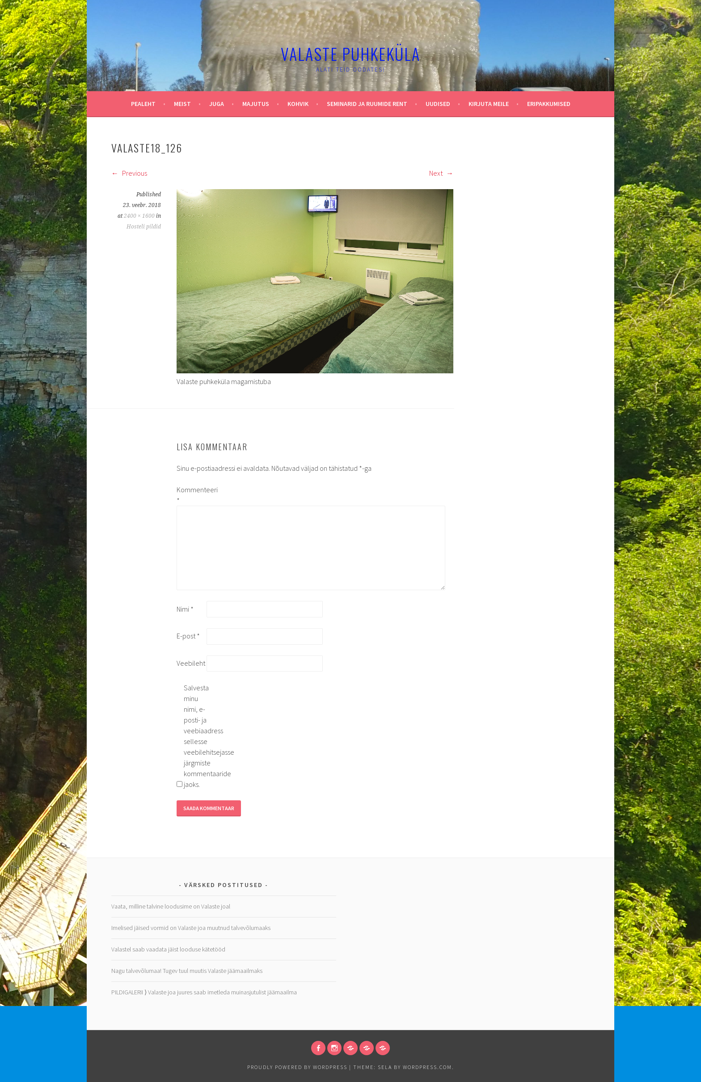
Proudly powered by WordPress (297, 1067)
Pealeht (143, 104)
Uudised (438, 104)
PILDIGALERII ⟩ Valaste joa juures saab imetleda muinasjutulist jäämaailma (204, 992)
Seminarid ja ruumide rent (367, 104)
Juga (216, 104)
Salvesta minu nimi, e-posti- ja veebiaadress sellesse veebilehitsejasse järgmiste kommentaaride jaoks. (198, 736)
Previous (129, 173)
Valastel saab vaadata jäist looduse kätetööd (168, 949)
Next (441, 173)
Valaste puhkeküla (350, 53)
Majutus (255, 104)
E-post (188, 635)
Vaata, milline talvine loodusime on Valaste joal (170, 906)
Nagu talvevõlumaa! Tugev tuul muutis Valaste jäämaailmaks (186, 971)
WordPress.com (427, 1067)
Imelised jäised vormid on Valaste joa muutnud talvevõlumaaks (190, 928)
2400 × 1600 (139, 216)
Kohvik (297, 104)
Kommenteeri (191, 495)
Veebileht (191, 663)
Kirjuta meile (489, 104)
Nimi (185, 608)
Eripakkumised (548, 104)
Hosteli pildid (144, 227)
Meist (182, 104)
